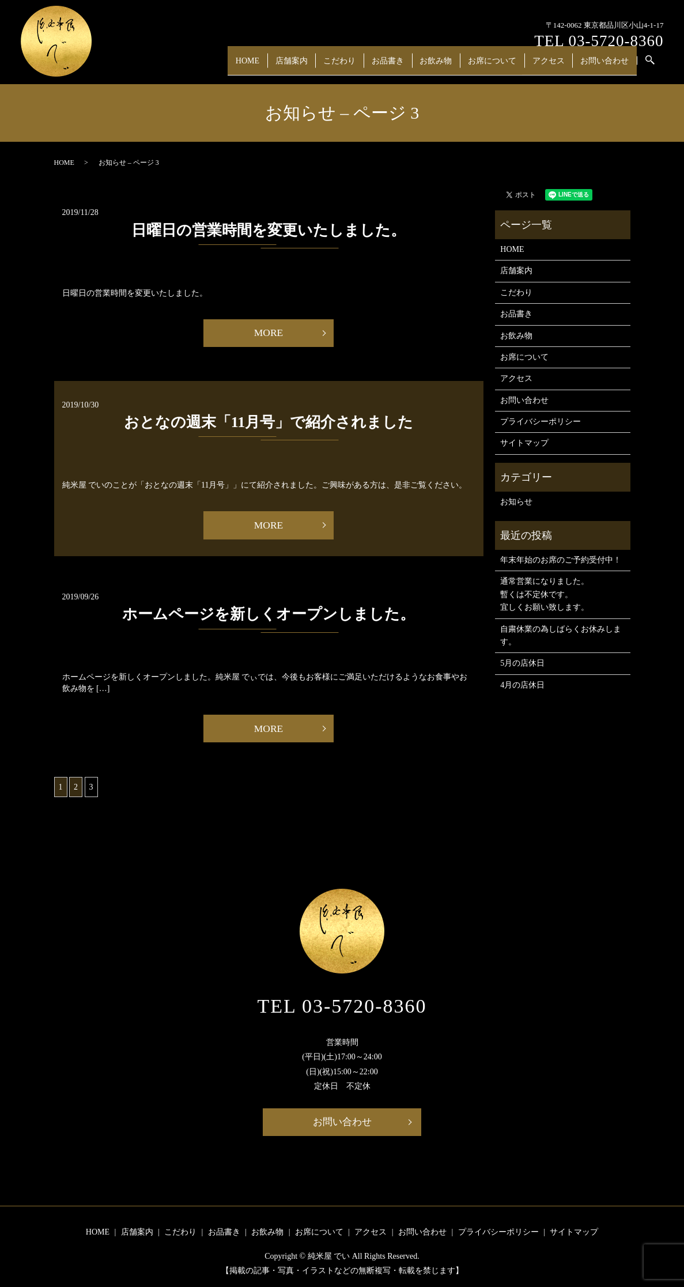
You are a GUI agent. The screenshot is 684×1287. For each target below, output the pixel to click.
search (658, 66)
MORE (269, 333)
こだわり (355, 65)
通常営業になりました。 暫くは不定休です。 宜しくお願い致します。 (544, 594)
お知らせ (516, 501)
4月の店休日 (522, 685)
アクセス (552, 65)
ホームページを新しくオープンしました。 (268, 614)
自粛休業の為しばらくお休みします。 (560, 635)
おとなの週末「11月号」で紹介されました (269, 422)
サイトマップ (524, 443)
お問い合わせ (606, 65)
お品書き (400, 65)
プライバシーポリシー (540, 421)
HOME (269, 65)
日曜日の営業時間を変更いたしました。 (268, 230)
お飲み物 (445, 65)
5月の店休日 (522, 663)
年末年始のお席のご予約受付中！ (560, 560)
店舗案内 (310, 65)
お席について (498, 65)
